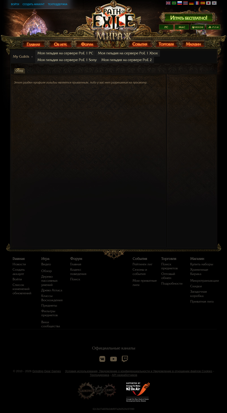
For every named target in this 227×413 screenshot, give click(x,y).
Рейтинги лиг (142, 264)
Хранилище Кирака (199, 272)
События (140, 259)
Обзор (46, 271)
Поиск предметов (169, 266)
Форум (76, 259)
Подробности (172, 283)
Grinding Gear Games (46, 371)
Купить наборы (201, 264)
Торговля (168, 259)
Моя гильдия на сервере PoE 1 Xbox (128, 53)
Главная (19, 259)
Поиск (75, 279)
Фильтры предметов (49, 313)
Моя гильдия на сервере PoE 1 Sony (67, 60)
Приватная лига (202, 301)
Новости (19, 264)
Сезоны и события (140, 272)
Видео (46, 264)
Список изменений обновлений (22, 289)
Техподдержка (57, 4)
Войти (15, 4)
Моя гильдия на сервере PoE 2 (126, 60)
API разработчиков (124, 375)
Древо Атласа (51, 290)
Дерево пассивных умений (49, 281)
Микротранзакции (204, 281)
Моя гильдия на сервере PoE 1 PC (65, 53)
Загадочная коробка (198, 294)
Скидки (196, 286)
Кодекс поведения (78, 272)
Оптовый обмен (168, 276)
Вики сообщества (50, 324)
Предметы (49, 305)
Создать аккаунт (33, 4)
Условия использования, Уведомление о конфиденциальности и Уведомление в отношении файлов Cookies (138, 371)
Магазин (197, 259)
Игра (45, 259)
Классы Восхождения (52, 298)
